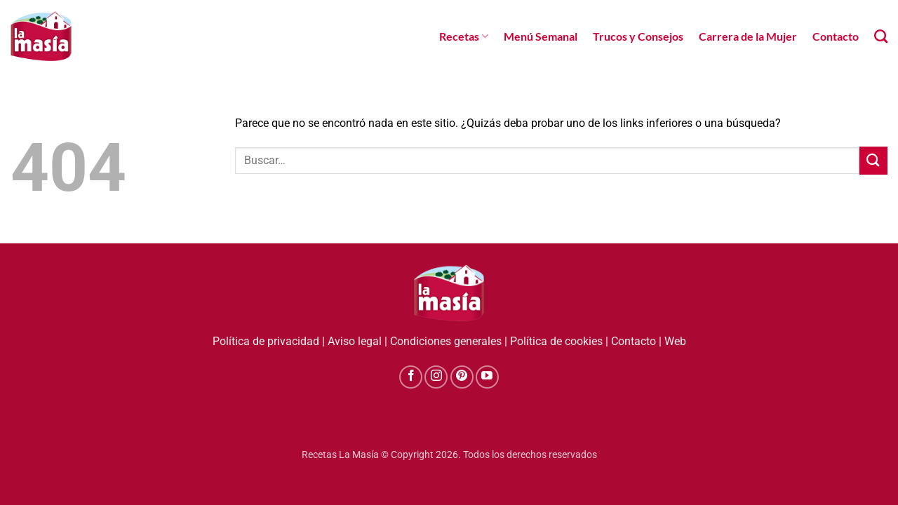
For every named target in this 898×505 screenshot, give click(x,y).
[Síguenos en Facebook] (410, 377)
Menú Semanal (540, 36)
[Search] (880, 36)
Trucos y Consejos (638, 36)
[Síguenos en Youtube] (487, 377)
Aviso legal (355, 341)
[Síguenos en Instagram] (436, 377)
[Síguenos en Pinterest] (462, 377)
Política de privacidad (266, 341)
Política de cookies (556, 341)
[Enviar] (873, 160)
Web (675, 341)
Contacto (835, 36)
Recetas (463, 36)
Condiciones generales (446, 341)
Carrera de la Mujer (748, 36)
